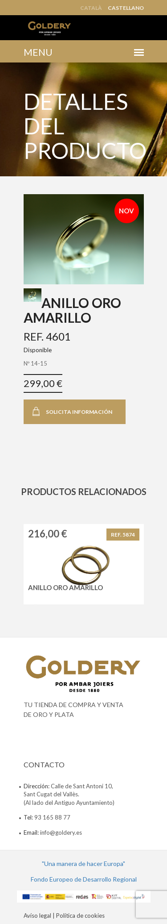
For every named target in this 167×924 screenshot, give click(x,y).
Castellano (126, 8)
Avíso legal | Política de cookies (64, 915)
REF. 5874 (123, 534)
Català (91, 8)
